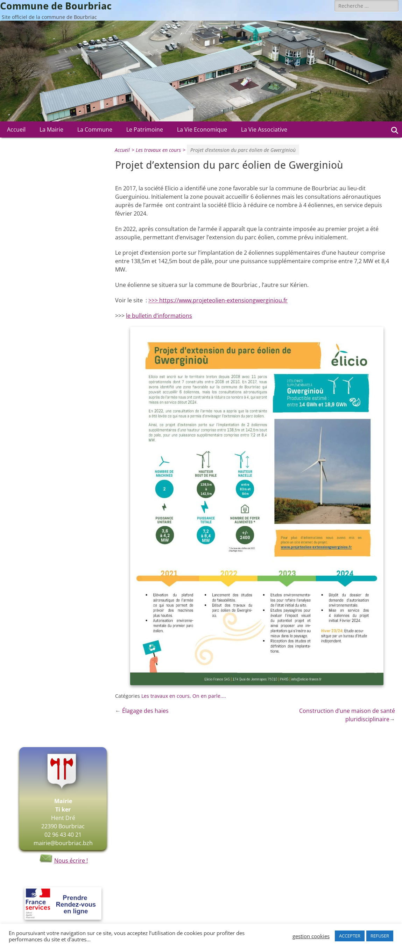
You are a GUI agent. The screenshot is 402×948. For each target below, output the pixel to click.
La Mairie (51, 129)
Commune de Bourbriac (56, 6)
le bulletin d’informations (159, 315)
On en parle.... (209, 696)
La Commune (94, 129)
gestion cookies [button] (311, 936)
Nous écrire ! (63, 860)
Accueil (16, 129)
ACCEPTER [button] (349, 936)
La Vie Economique (202, 129)
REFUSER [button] (380, 936)
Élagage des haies (145, 711)
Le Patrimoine (144, 129)
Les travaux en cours (161, 150)
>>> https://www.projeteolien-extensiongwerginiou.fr (218, 300)
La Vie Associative (264, 129)
